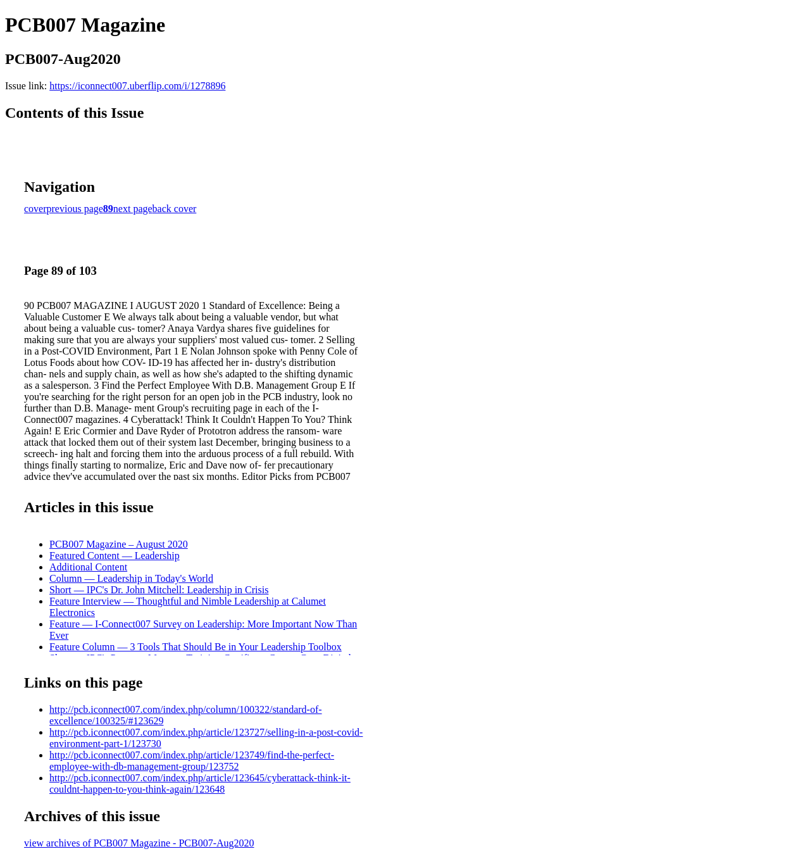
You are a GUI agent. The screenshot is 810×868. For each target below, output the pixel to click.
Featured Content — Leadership (114, 555)
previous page (75, 208)
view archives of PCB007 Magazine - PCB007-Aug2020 (139, 843)
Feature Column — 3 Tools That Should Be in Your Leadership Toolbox (195, 646)
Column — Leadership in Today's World (131, 578)
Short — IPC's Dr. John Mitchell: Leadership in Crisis (158, 589)
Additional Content (88, 567)
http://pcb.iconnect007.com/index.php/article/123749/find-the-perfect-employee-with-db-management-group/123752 (191, 761)
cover (35, 208)
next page (133, 208)
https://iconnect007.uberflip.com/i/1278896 (137, 85)
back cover (175, 208)
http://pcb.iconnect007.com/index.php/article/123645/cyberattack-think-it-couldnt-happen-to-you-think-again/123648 (200, 783)
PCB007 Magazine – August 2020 (118, 544)
